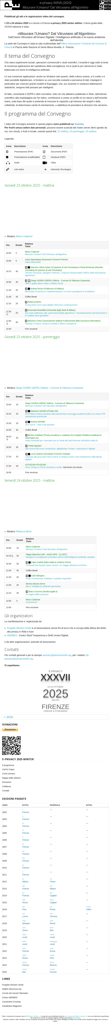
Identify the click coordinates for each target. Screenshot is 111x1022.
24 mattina (90, 131)
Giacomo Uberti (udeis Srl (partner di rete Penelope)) (54, 267)
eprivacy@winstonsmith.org (57, 655)
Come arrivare (8, 773)
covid (24, 937)
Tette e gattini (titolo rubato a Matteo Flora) (44, 283)
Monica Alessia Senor (35, 584)
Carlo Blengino (38, 576)
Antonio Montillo (38, 422)
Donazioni (6, 782)
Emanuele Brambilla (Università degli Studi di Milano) (51, 310)
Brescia (53, 965)
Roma (25, 902)
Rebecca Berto (34, 302)
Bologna (26, 923)
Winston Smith (32, 1016)
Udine (88, 909)
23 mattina (62, 131)
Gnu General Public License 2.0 (76, 1016)
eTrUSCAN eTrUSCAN (35, 464)
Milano (25, 881)
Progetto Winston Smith (19, 628)
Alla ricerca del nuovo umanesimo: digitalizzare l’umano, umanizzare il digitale (60, 448)
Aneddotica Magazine (12, 1006)
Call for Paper (8, 769)
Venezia (53, 916)
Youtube (79, 124)
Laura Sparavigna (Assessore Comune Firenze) (46, 259)
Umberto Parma (64, 562)
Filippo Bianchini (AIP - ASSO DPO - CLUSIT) (46, 554)
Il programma (8, 765)
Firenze (25, 812)
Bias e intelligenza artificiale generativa (43, 586)
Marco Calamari (24, 236)
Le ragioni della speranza (37, 594)
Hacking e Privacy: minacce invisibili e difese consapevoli (50, 324)
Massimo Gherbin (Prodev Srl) (44, 411)
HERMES (12, 635)
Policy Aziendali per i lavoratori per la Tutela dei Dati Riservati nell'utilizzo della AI (61, 440)
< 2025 (8, 717)
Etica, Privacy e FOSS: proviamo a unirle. (44, 467)
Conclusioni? (31, 602)
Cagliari (53, 895)
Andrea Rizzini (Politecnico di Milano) (47, 288)
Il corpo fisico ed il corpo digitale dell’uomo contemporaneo (51, 305)
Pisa (24, 909)
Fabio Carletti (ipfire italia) (42, 562)
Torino (52, 881)
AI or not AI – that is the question (40, 425)
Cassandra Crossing (11, 1002)
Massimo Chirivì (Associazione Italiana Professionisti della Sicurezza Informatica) (64, 321)
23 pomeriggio (77, 131)
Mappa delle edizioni (11, 778)
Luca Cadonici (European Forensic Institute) (50, 454)
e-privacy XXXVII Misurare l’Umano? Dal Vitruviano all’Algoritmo (55, 4)
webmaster (76, 1018)
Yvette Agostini (34, 446)
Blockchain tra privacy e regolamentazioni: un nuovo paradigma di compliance (60, 291)
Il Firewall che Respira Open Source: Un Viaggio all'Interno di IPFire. (56, 565)
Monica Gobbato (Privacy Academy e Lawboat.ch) (50, 435)
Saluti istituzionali (32, 262)
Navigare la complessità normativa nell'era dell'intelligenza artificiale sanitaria (60, 557)
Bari (51, 930)
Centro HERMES (9, 997)
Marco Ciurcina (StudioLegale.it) (42, 591)
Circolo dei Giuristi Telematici (15, 993)
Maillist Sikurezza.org (11, 989)
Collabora (6, 786)
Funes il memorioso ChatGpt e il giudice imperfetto (48, 578)
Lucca (25, 916)
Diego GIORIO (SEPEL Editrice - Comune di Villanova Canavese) (60, 280)
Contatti (5, 790)
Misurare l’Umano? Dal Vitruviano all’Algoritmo (46, 254)
